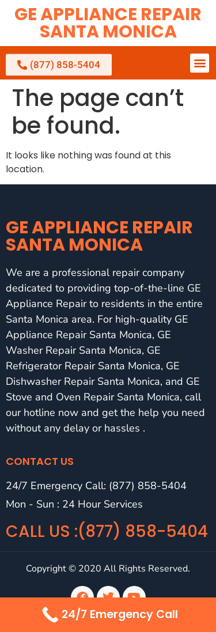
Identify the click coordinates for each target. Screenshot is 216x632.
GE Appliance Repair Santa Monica (108, 23)
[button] (199, 63)
